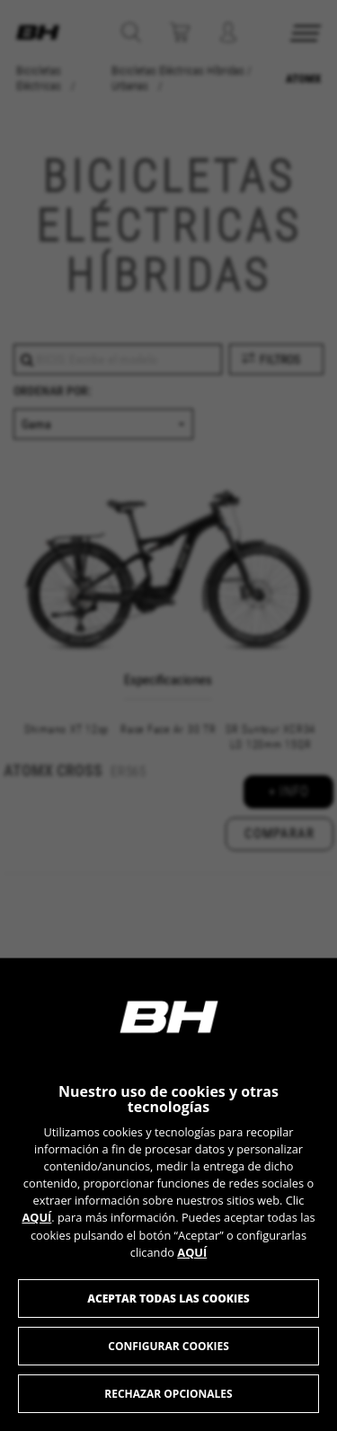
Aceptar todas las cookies (168, 1298)
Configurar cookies (168, 1346)
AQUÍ (36, 1217)
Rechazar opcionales (168, 1393)
